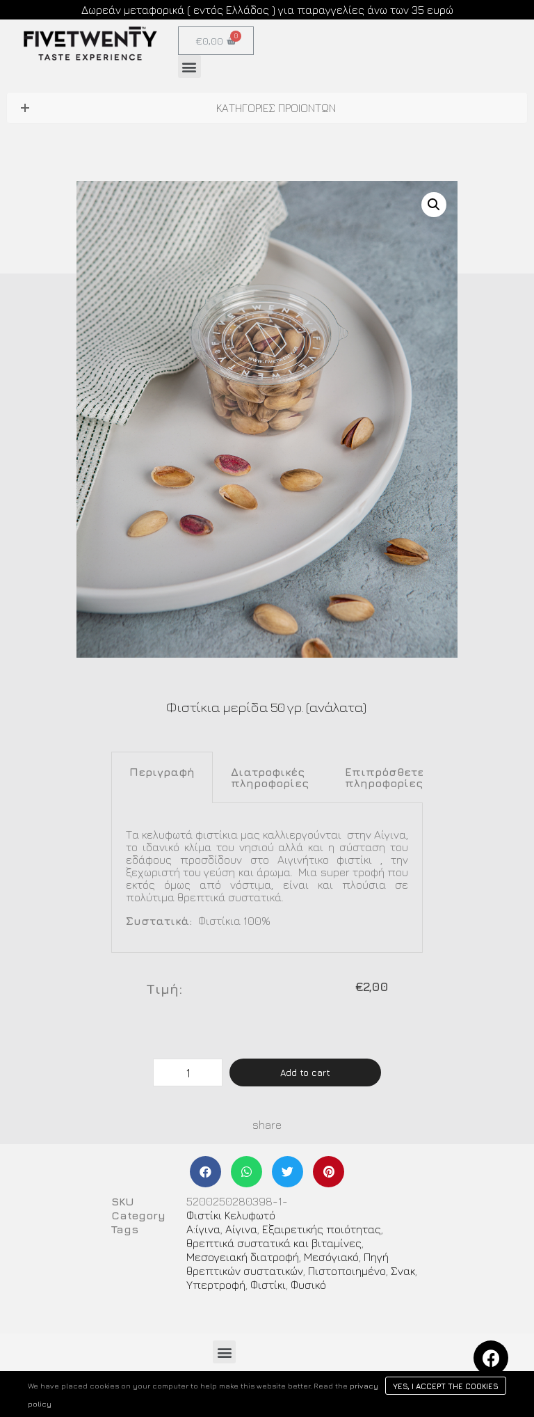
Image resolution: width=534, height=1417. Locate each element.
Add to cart (305, 1072)
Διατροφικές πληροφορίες (270, 777)
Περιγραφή (162, 772)
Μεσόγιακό (331, 1257)
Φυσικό (308, 1285)
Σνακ (403, 1271)
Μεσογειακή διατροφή (242, 1257)
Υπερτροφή (215, 1285)
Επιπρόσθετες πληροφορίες (388, 777)
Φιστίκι (268, 1285)
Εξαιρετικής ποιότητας (321, 1229)
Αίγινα (241, 1229)
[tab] (162, 777)
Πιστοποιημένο (347, 1271)
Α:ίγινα (203, 1229)
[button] (189, 66)
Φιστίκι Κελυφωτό (230, 1215)
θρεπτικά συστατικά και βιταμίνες (274, 1243)
